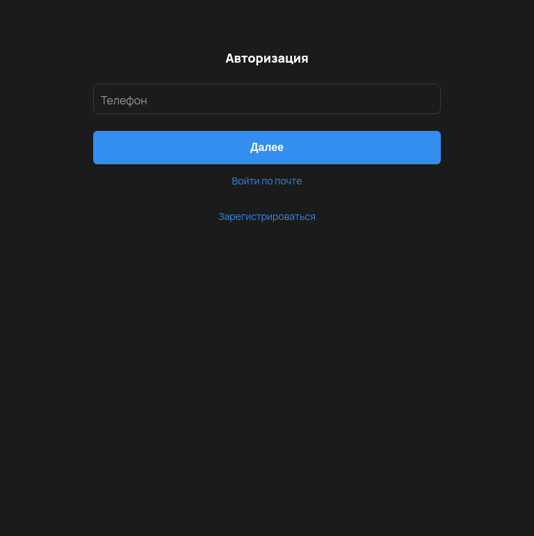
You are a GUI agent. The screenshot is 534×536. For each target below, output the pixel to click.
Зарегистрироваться (267, 216)
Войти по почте (267, 180)
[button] (267, 147)
